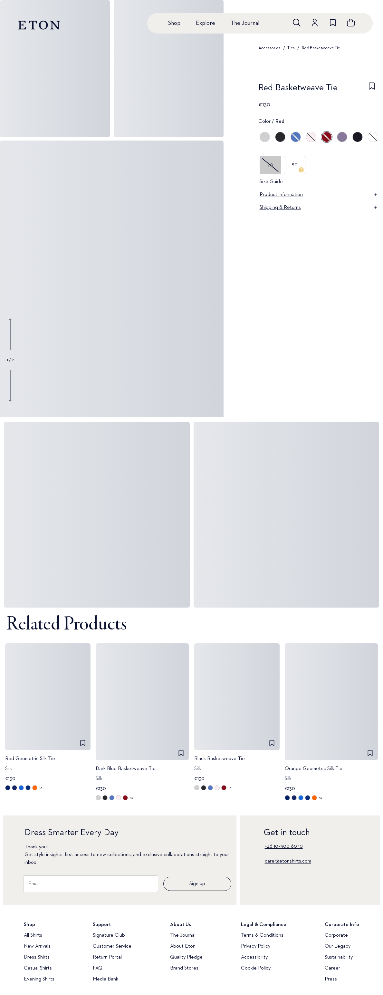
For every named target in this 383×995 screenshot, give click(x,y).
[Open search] (297, 22)
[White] (373, 137)
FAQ (97, 968)
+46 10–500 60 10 (284, 846)
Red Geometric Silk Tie (30, 759)
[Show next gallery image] (10, 385)
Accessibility (254, 957)
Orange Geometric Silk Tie (313, 768)
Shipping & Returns (319, 207)
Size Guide (271, 181)
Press (331, 979)
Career (332, 968)
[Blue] (296, 137)
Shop (174, 23)
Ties (291, 48)
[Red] (326, 137)
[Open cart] (351, 22)
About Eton (183, 946)
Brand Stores (184, 968)
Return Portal (107, 957)
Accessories (269, 48)
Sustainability (339, 957)
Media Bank (105, 979)
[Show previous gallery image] (10, 334)
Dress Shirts (37, 957)
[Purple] (342, 137)
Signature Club (109, 935)
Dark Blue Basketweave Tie (126, 768)
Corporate (336, 935)
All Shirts (33, 935)
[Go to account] (315, 22)
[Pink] (311, 137)
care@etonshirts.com (288, 861)
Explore (205, 23)
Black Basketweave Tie (219, 759)
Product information (319, 194)
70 (270, 165)
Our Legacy (337, 946)
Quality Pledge (186, 957)
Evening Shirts (39, 979)
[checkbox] (372, 89)
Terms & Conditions (262, 935)
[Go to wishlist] (333, 22)
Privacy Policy (255, 946)
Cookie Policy (256, 968)
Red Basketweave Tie (321, 48)
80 (298, 167)
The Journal (245, 23)
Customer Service (112, 946)
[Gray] (265, 137)
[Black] (280, 137)
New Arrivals (37, 946)
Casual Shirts (38, 968)
